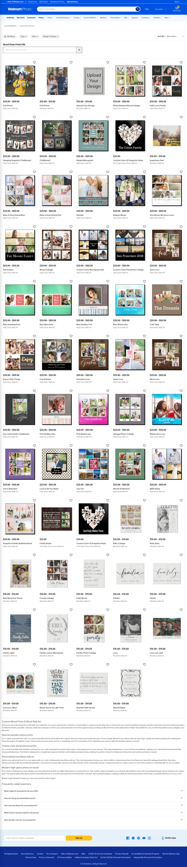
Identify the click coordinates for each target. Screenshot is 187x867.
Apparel (134, 18)
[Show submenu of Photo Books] (121, 17)
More (166, 18)
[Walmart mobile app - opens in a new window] (168, 838)
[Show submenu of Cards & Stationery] (70, 17)
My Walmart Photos (57, 2)
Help (147, 9)
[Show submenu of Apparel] (138, 17)
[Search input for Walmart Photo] (86, 9)
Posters (76, 18)
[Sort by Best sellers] (175, 36)
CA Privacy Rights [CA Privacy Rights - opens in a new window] (64, 857)
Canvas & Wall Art (90, 18)
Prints (50, 18)
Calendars (156, 18)
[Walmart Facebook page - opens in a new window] (127, 838)
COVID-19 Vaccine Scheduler (100, 854)
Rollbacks (10, 18)
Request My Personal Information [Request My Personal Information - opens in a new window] (148, 857)
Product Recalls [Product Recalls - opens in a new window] (121, 854)
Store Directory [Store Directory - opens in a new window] (27, 854)
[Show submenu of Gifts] (128, 17)
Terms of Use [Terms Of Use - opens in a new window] (30, 857)
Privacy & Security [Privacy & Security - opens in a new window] (46, 857)
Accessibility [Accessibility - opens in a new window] (136, 854)
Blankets (103, 18)
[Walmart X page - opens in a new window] (133, 838)
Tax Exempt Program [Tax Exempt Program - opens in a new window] (150, 854)
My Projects (44, 2)
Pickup (40, 18)
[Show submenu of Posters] (80, 17)
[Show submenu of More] (169, 17)
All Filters (9, 37)
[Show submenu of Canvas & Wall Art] (97, 17)
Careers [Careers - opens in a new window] (40, 854)
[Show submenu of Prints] (53, 17)
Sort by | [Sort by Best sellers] (161, 36)
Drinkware (145, 18)
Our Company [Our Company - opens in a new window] (52, 854)
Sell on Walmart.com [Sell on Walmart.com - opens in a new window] (69, 854)
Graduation (31, 18)
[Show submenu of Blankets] (107, 17)
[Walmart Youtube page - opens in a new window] (143, 838)
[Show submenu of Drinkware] (150, 17)
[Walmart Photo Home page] (19, 9)
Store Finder (32, 2)
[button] (20, 62)
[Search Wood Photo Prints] (39, 50)
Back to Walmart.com (14, 2)
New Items (20, 18)
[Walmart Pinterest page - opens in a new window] (138, 838)
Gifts (125, 18)
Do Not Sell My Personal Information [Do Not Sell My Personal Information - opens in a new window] (115, 857)
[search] (79, 50)
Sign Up (79, 838)
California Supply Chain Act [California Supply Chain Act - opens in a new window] (86, 857)
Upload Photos (72, 2)
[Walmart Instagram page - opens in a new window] (149, 838)
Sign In (177, 2)
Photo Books (115, 18)
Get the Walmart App (171, 854)
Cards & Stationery (63, 18)
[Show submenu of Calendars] (161, 17)
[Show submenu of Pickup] (44, 17)
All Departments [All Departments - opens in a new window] (11, 854)
